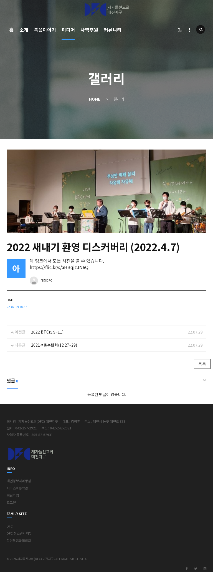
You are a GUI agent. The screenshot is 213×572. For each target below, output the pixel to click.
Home (94, 99)
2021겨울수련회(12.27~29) (54, 345)
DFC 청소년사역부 (19, 533)
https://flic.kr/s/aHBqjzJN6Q (59, 267)
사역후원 (89, 29)
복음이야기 (45, 29)
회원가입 (13, 495)
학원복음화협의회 (19, 540)
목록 (202, 364)
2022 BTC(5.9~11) (47, 332)
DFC (10, 526)
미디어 (68, 29)
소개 (23, 29)
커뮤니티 (112, 29)
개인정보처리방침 (19, 480)
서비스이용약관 (17, 488)
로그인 (11, 502)
